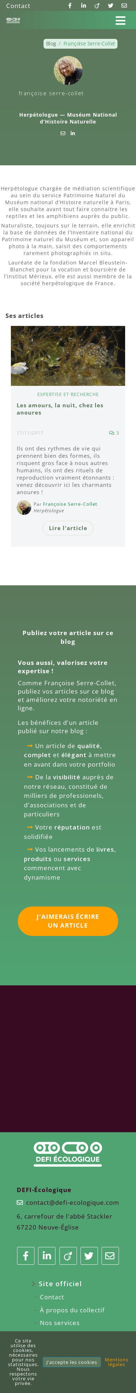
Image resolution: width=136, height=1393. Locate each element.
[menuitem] (68, 1284)
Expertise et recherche (68, 394)
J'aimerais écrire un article (68, 921)
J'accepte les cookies (71, 1362)
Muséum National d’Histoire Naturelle (78, 118)
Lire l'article (68, 528)
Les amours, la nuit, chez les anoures (60, 408)
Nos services (60, 1323)
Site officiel (60, 1283)
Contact (18, 5)
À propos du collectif (72, 1310)
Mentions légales (116, 1362)
